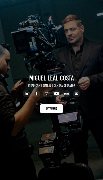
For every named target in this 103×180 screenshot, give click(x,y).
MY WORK (51, 108)
